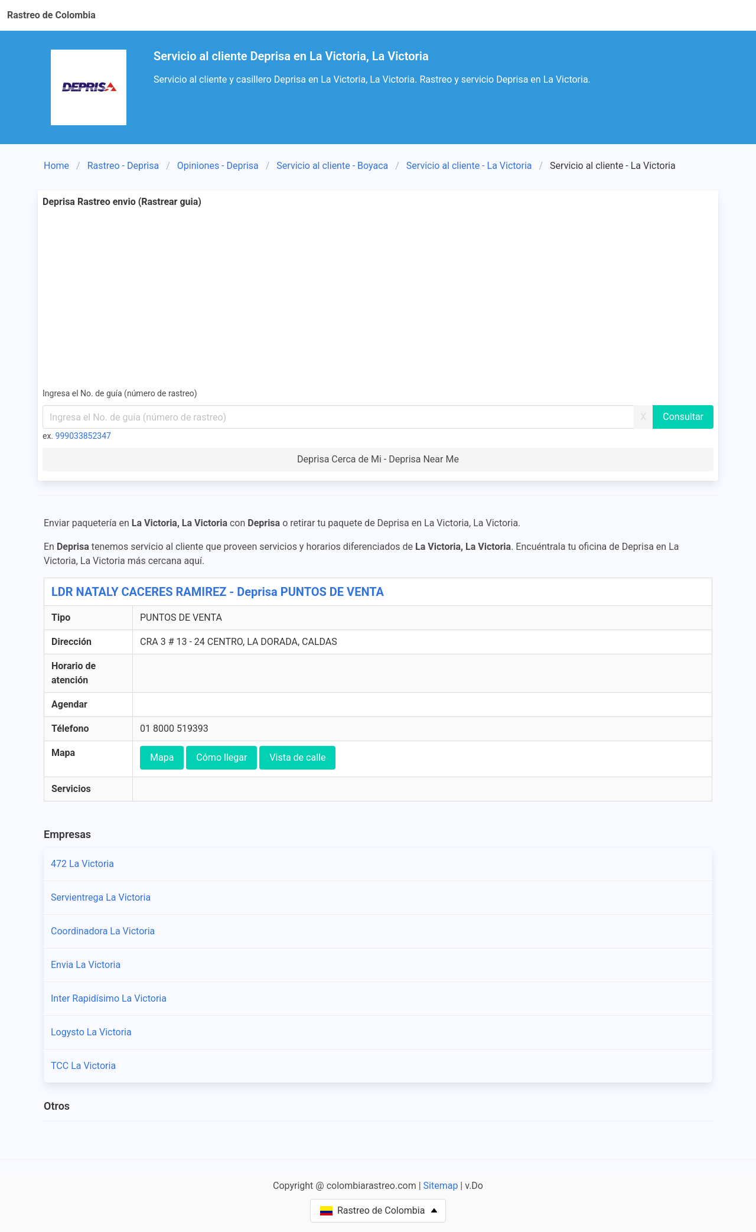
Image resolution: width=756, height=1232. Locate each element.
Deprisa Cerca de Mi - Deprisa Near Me (378, 459)
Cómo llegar (221, 757)
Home (56, 165)
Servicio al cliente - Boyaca (332, 165)
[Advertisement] (378, 297)
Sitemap (440, 1185)
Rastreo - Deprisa (123, 165)
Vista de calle (297, 757)
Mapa (162, 757)
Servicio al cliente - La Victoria (469, 165)
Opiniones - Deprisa (218, 165)
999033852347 (83, 436)
